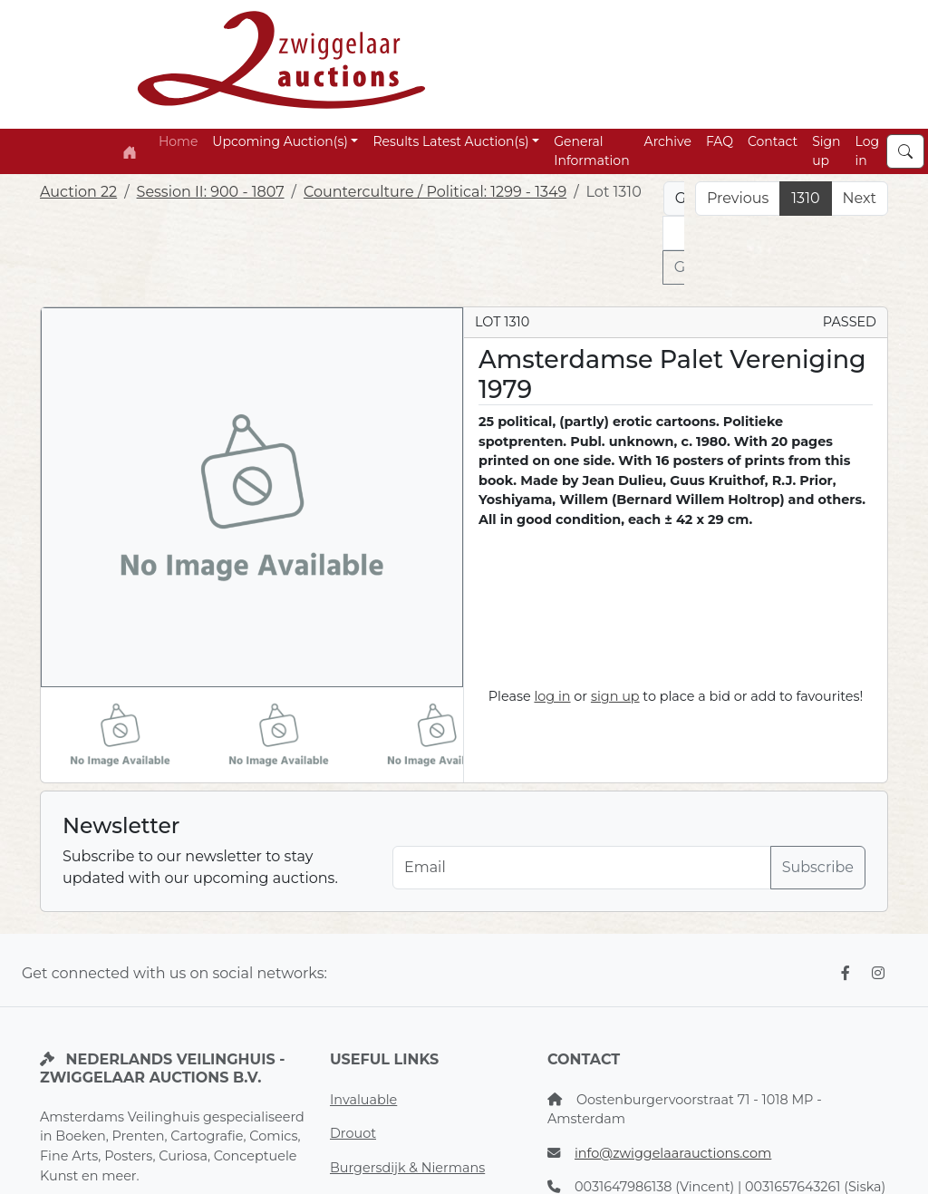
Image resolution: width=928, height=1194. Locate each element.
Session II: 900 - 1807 (211, 191)
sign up (615, 696)
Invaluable (363, 1100)
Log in (868, 151)
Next (859, 198)
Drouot (353, 1133)
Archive (667, 141)
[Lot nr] (674, 233)
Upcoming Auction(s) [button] (279, 141)
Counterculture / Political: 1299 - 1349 (435, 191)
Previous (737, 198)
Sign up (826, 151)
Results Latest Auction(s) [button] (450, 141)
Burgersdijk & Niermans (407, 1168)
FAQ (719, 141)
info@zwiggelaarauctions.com (673, 1153)
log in (552, 696)
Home (178, 141)
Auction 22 (78, 191)
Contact (773, 141)
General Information (591, 151)
